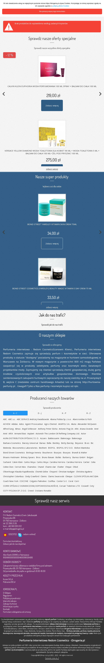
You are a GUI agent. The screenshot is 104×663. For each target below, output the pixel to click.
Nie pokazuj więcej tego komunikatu (52, 11)
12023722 (13, 534)
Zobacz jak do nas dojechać (14, 544)
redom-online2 (29, 534)
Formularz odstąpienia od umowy (17, 612)
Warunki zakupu (10, 601)
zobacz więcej (52, 169)
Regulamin (7, 595)
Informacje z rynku (11, 606)
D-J (40, 413)
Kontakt (6, 609)
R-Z (88, 413)
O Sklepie (7, 592)
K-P (64, 413)
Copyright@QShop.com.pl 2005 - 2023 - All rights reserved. (52, 655)
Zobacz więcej (52, 105)
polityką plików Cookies (60, 6)
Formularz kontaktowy (12, 541)
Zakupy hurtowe (10, 603)
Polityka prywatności (11, 598)
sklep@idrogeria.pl (16, 528)
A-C (15, 413)
